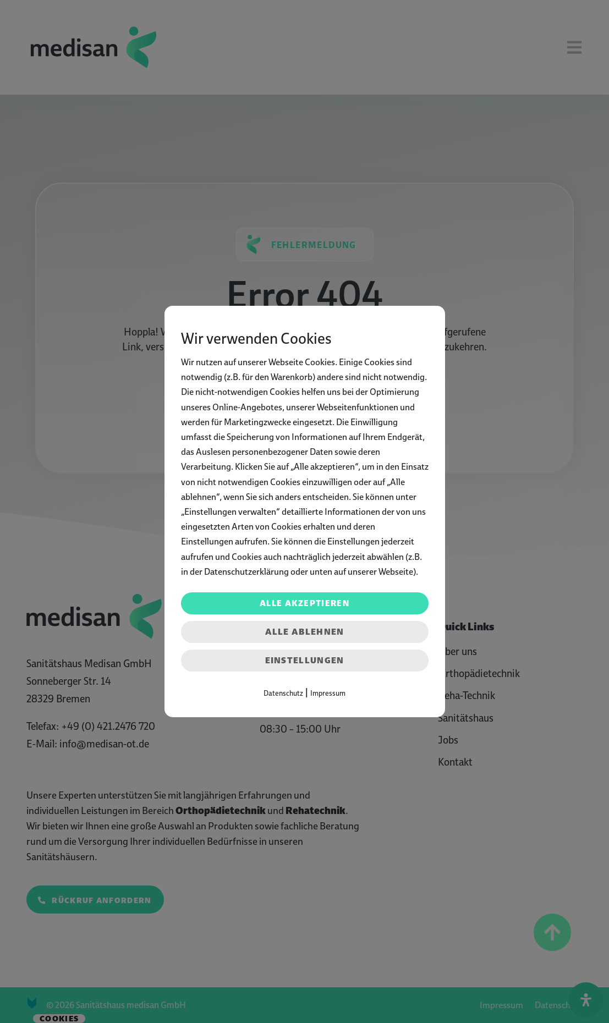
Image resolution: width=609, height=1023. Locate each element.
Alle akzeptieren (304, 603)
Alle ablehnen (304, 631)
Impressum (327, 693)
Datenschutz (283, 693)
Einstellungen (304, 660)
